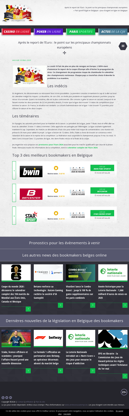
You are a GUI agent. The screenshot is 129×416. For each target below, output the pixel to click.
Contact (20, 405)
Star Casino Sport (102, 216)
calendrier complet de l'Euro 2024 (82, 151)
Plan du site (40, 405)
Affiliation (30, 405)
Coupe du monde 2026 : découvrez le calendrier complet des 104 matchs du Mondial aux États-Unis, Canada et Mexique (15, 297)
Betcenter (102, 194)
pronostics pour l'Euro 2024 (51, 148)
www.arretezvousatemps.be (76, 408)
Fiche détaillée (102, 176)
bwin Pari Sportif (102, 171)
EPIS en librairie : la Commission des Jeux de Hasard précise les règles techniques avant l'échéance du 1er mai (112, 364)
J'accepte (67, 414)
